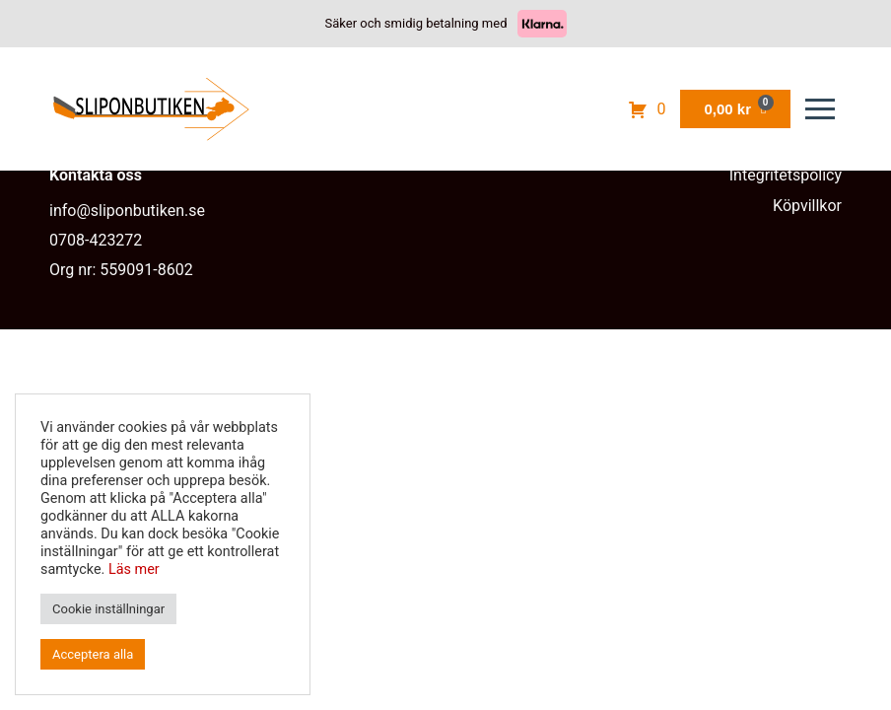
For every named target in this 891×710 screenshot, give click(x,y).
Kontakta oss (95, 175)
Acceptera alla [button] (92, 654)
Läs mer (134, 569)
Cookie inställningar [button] (108, 609)
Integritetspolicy (785, 175)
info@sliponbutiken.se (127, 210)
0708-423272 (95, 240)
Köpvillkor (807, 205)
